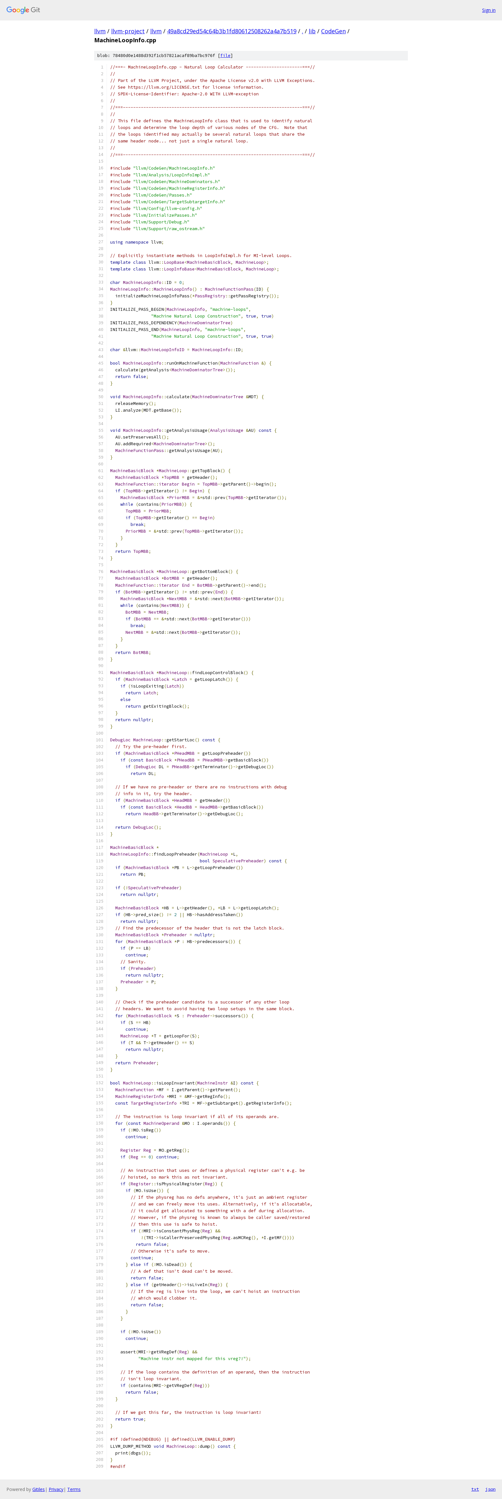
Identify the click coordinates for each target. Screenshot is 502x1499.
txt (475, 1489)
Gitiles (38, 1489)
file (225, 55)
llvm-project (128, 31)
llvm (100, 31)
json (490, 1489)
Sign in (489, 10)
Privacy (56, 1489)
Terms (74, 1489)
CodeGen (333, 31)
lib (312, 31)
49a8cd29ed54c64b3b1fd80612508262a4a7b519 (231, 31)
